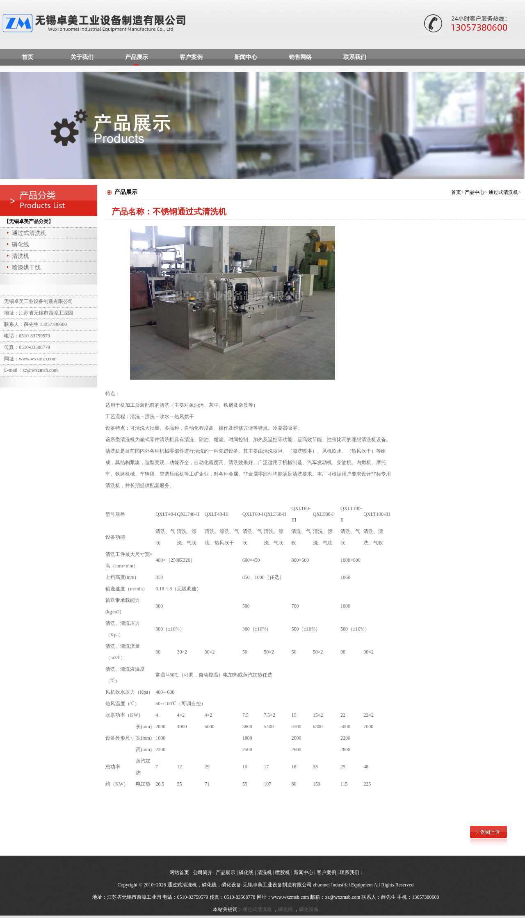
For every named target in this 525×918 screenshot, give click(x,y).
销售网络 (300, 57)
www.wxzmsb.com (290, 897)
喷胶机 (282, 872)
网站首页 (179, 872)
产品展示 (136, 57)
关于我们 (82, 57)
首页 (27, 57)
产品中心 (474, 192)
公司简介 (202, 872)
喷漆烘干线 (23, 267)
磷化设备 (309, 909)
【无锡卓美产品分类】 (28, 221)
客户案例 (191, 57)
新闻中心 (245, 57)
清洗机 (17, 256)
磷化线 (17, 244)
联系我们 (354, 57)
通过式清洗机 (25, 233)
